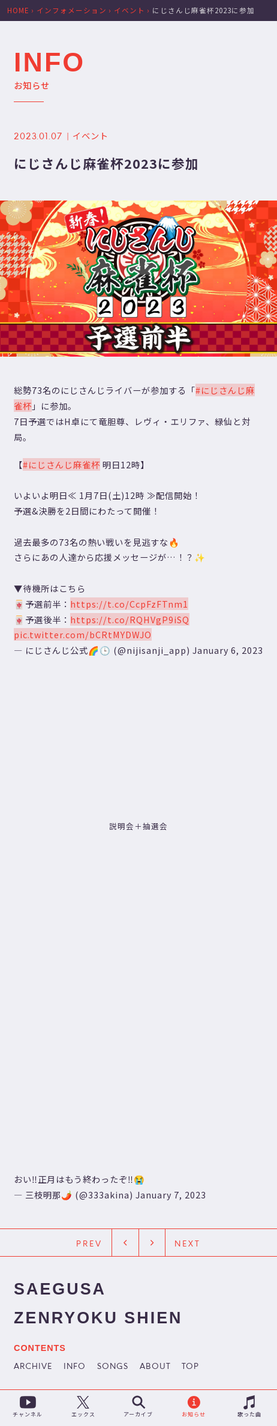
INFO (75, 1367)
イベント (91, 135)
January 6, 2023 (227, 650)
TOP (190, 1367)
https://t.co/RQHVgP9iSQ (129, 619)
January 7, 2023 (171, 1194)
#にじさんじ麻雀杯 (61, 464)
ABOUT (155, 1367)
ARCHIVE (33, 1367)
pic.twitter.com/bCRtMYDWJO (83, 634)
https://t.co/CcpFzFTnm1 (129, 603)
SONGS (112, 1367)
